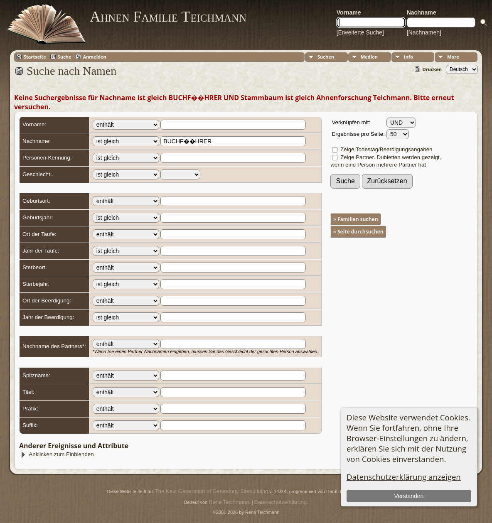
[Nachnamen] (424, 32)
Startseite (35, 57)
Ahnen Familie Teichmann (168, 16)
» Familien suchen (355, 219)
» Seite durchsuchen (358, 231)
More (453, 57)
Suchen (325, 57)
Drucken (432, 69)
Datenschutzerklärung (280, 502)
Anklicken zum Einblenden (56, 454)
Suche (64, 57)
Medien (369, 57)
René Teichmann (229, 502)
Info (408, 57)
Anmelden (94, 57)
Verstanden (409, 496)
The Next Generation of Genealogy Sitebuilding (211, 491)
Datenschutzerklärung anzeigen (404, 476)
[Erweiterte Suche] (360, 32)
